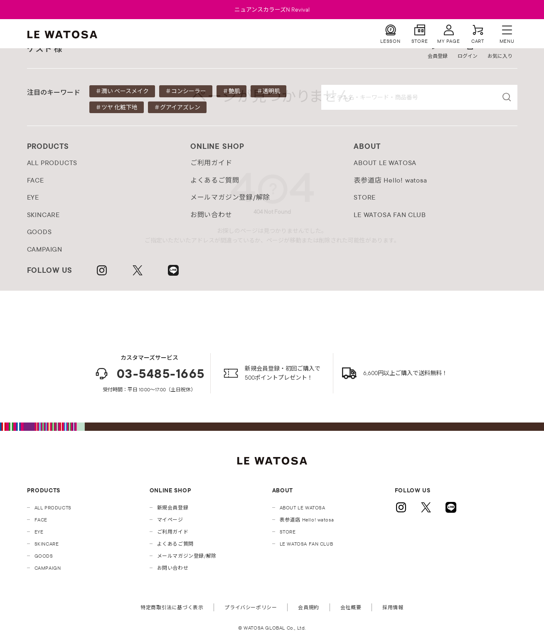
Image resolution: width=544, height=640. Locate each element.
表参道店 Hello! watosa (307, 519)
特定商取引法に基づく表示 (171, 607)
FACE (40, 519)
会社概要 (350, 607)
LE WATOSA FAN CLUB (306, 544)
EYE (39, 532)
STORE (288, 532)
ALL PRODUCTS (52, 507)
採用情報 (392, 607)
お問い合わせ (173, 568)
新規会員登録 (173, 507)
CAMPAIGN (47, 568)
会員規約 (308, 607)
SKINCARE (46, 544)
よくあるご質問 (175, 544)
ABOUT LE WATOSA (302, 507)
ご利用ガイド (173, 532)
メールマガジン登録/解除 (187, 556)
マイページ (170, 519)
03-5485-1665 (149, 373)
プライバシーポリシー (250, 607)
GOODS (43, 556)
